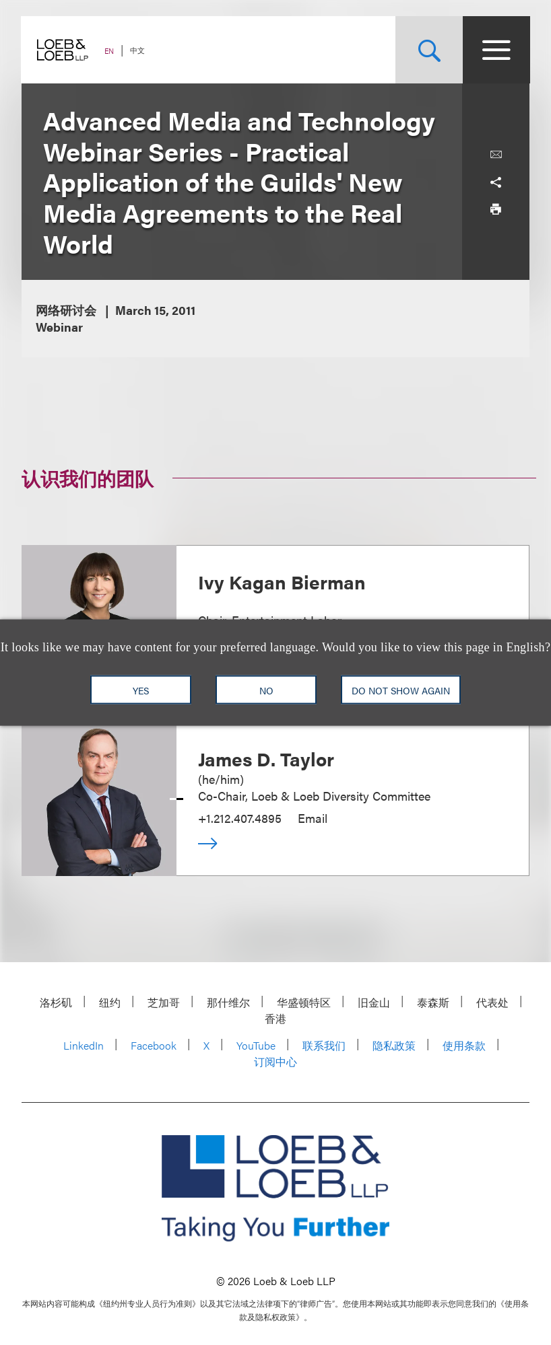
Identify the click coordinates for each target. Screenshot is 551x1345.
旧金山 (374, 1002)
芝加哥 (164, 1002)
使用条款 (464, 1045)
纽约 (110, 1002)
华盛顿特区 (304, 1002)
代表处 (492, 1002)
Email (312, 817)
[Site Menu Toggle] (495, 49)
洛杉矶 (56, 1002)
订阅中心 (275, 1061)
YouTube (256, 1045)
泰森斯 (433, 1002)
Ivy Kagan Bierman (282, 581)
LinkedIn (83, 1045)
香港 (275, 1018)
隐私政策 (394, 1045)
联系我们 (324, 1045)
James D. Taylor (266, 758)
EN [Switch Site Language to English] (110, 51)
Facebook (153, 1045)
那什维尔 (228, 1002)
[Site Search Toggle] (428, 49)
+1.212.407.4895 (240, 817)
